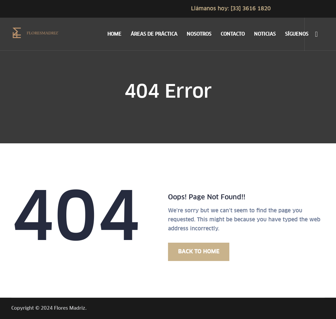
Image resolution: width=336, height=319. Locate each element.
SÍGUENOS (296, 34)
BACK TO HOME (198, 251)
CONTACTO (233, 34)
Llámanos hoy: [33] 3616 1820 (231, 8)
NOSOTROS (199, 34)
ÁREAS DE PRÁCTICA (154, 34)
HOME (114, 34)
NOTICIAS (265, 34)
